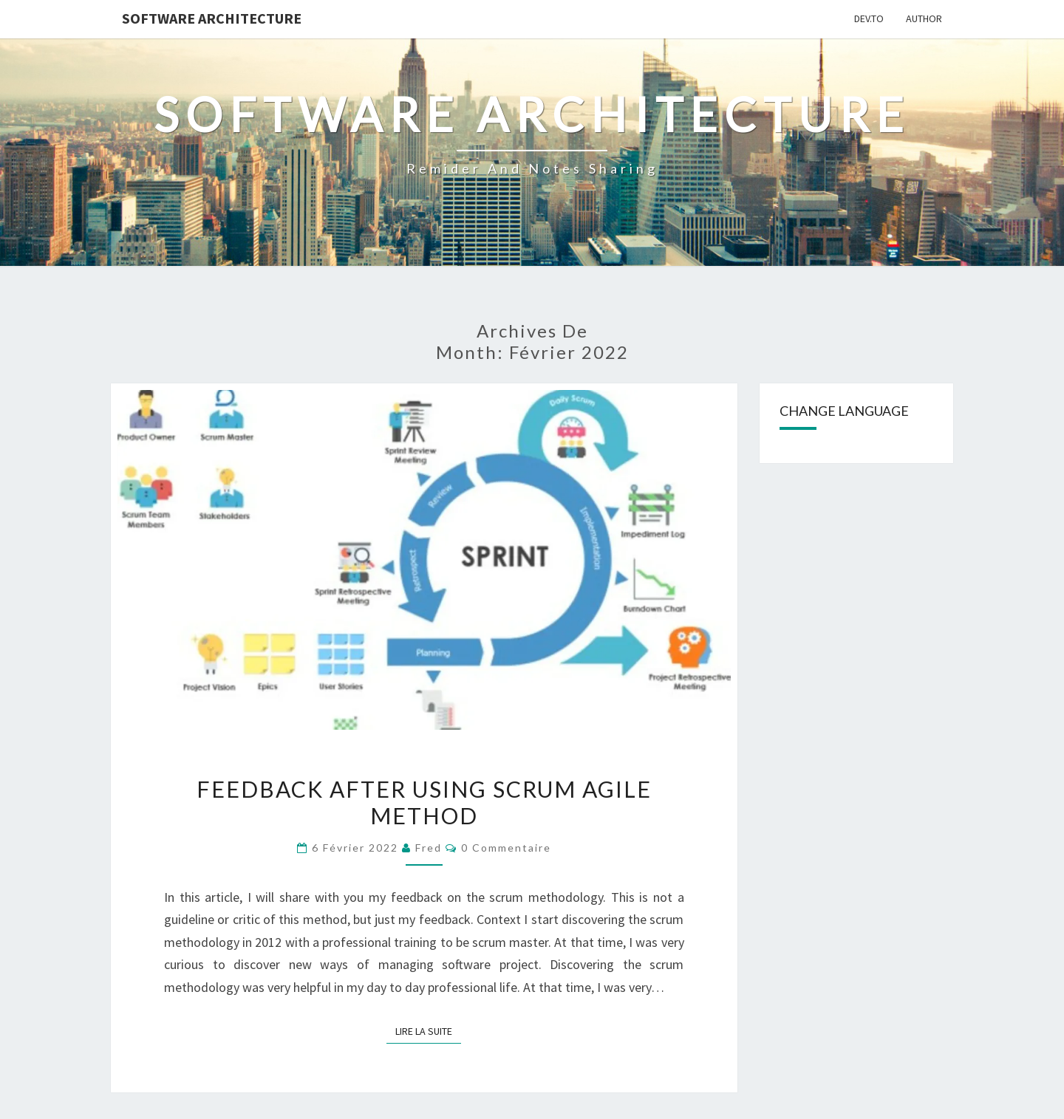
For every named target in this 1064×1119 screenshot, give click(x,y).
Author (924, 18)
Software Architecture (211, 18)
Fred (428, 847)
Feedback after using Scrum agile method (424, 802)
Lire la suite (428, 1030)
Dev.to (869, 18)
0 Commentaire (506, 847)
